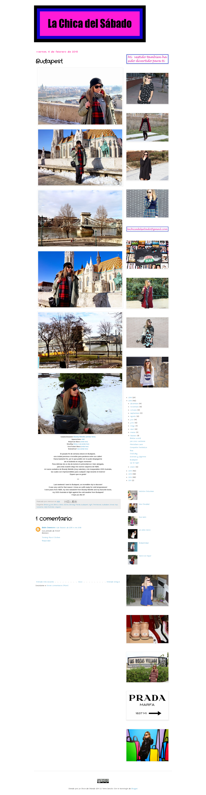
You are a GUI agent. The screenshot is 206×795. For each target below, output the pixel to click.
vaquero (58, 507)
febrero (133, 436)
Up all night (134, 463)
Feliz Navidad (144, 504)
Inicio (80, 582)
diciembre (134, 403)
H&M (83, 439)
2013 (130, 474)
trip (116, 505)
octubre (133, 410)
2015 (130, 401)
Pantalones (97, 505)
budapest (84, 505)
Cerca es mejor (145, 556)
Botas (66, 505)
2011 (130, 480)
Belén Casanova (48, 527)
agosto (133, 416)
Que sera (142, 517)
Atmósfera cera (136, 444)
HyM (90, 505)
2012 (130, 477)
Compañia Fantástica (138, 447)
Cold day (133, 454)
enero (133, 467)
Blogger (134, 789)
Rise (131, 451)
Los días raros (144, 530)
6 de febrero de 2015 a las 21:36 (68, 527)
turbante (40, 507)
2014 (130, 471)
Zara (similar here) (82, 449)
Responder (46, 541)
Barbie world (135, 438)
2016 (130, 397)
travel (112, 505)
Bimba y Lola (48, 505)
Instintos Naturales (146, 491)
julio (132, 420)
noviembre (134, 407)
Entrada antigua (113, 582)
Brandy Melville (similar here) (84, 437)
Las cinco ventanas (137, 441)
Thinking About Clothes (51, 537)
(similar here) (84, 441)
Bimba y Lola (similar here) (81, 444)
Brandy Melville (74, 505)
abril (132, 429)
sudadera (105, 505)
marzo (133, 432)
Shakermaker (144, 543)
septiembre (135, 413)
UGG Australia (49, 507)
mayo (132, 426)
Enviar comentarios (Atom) (57, 585)
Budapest (134, 460)
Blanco (56, 505)
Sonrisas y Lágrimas (138, 457)
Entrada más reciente (45, 582)
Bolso (61, 505)
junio (132, 423)
